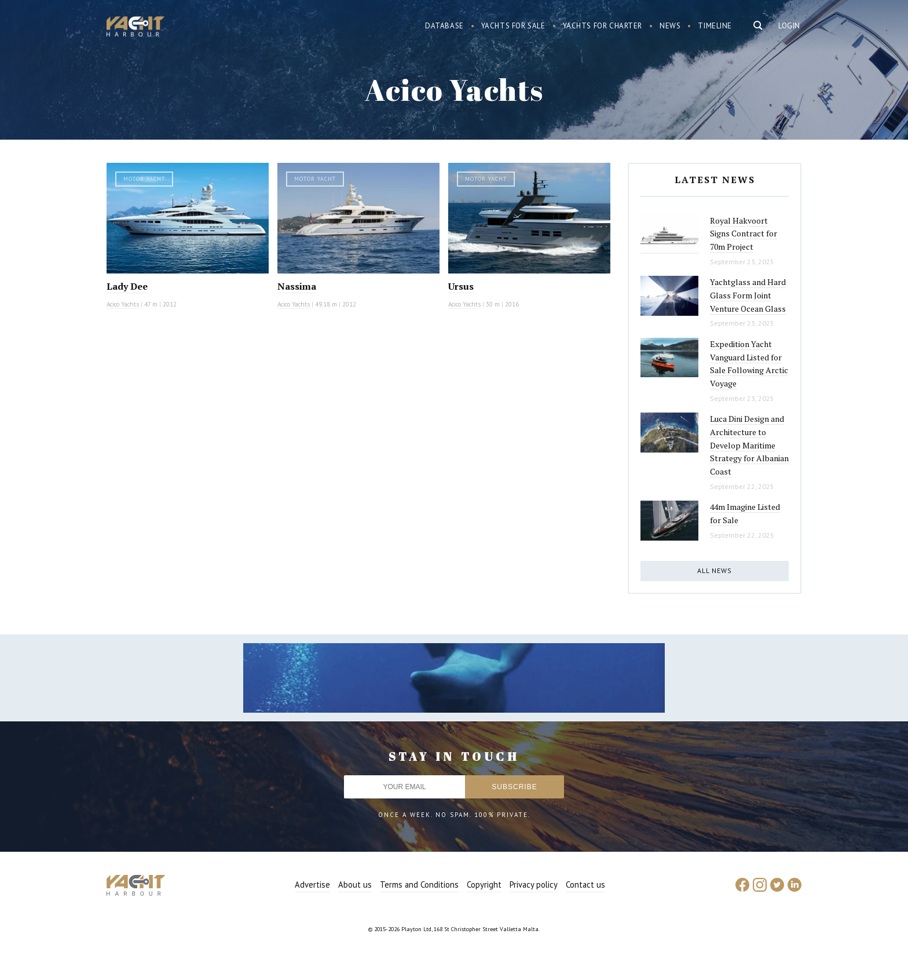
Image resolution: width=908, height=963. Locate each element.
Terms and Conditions (419, 884)
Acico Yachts (123, 304)
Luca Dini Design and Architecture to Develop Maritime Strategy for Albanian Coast (749, 445)
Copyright (484, 884)
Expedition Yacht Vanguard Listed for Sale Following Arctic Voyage (749, 363)
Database (444, 26)
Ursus (461, 286)
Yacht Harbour (135, 27)
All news (714, 570)
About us (355, 884)
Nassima (296, 286)
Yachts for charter (603, 26)
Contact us (585, 884)
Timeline (715, 26)
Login (789, 26)
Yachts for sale (513, 26)
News (670, 26)
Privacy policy (534, 884)
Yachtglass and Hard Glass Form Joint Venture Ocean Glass (748, 294)
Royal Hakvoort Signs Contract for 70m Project (743, 233)
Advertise (312, 884)
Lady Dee (127, 286)
